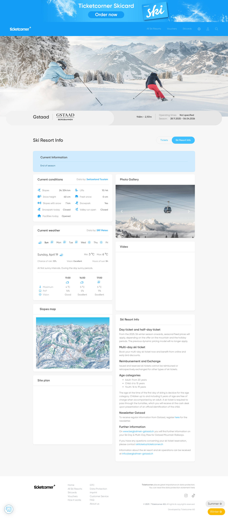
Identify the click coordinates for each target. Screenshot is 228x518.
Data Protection (98, 488)
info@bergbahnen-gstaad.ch (137, 453)
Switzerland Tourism (97, 179)
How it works (74, 500)
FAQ (92, 500)
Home (71, 485)
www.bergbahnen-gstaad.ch (138, 431)
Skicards (72, 492)
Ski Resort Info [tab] (183, 140)
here (177, 417)
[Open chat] (8, 509)
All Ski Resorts (75, 488)
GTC (92, 485)
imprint (93, 492)
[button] (121, 211)
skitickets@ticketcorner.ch (149, 444)
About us (94, 503)
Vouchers (73, 496)
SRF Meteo (102, 230)
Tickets (164, 140)
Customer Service (99, 496)
